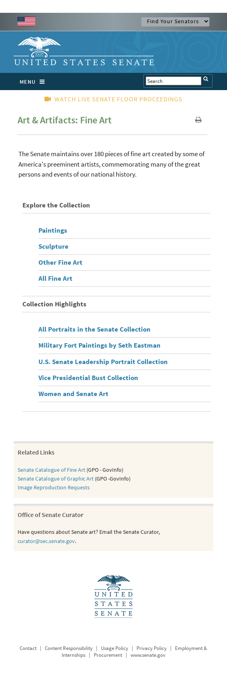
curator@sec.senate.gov (46, 541)
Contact (28, 648)
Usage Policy (114, 648)
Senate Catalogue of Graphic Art (56, 478)
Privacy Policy (152, 648)
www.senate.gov (148, 655)
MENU (34, 81)
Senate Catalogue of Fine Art (51, 469)
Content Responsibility (68, 648)
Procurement (108, 655)
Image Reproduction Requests (54, 487)
